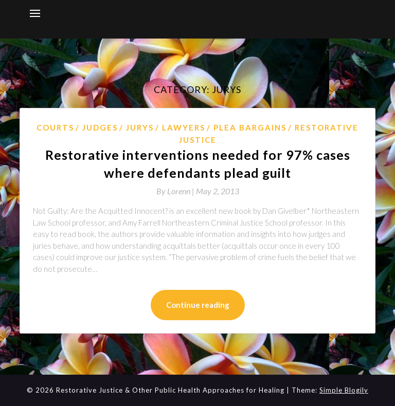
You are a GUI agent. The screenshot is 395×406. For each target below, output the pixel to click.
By (176, 191)
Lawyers (183, 127)
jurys (140, 127)
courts (55, 127)
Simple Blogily (343, 390)
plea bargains (249, 127)
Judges (100, 127)
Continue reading (197, 304)
